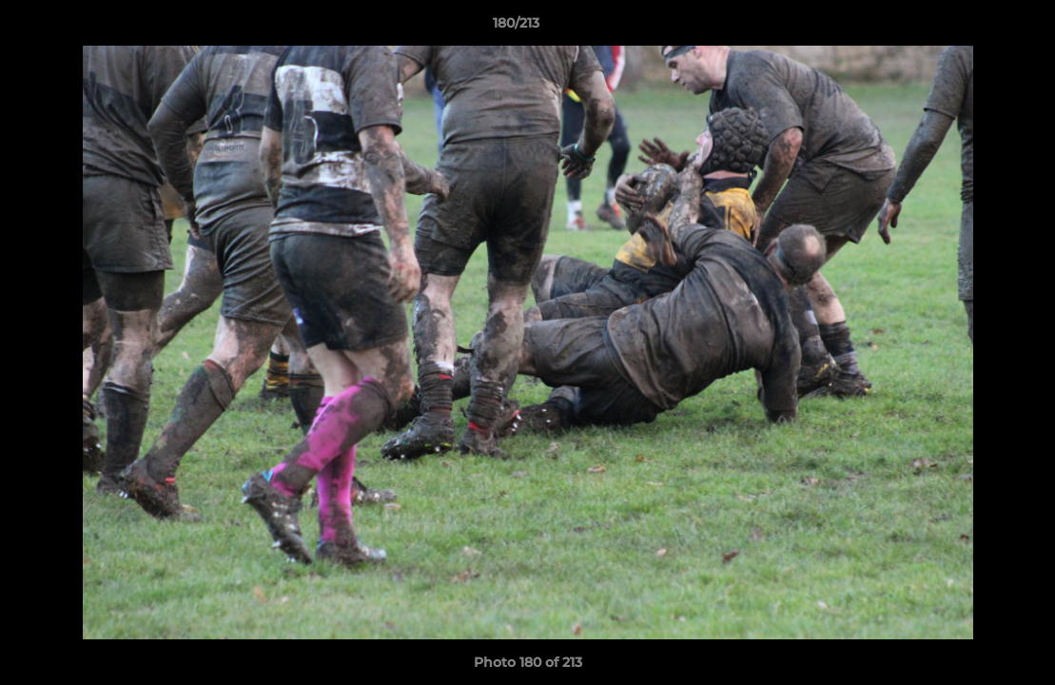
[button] (975, 27)
